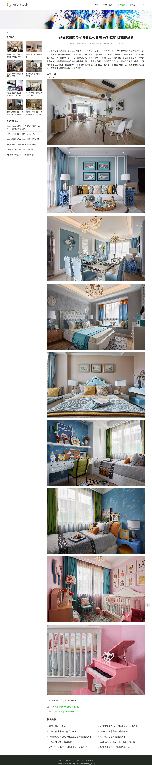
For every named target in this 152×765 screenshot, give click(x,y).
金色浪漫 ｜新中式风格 (64, 711)
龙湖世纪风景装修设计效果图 (114, 731)
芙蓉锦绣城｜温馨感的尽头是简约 (34, 94)
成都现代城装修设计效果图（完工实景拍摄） (15, 113)
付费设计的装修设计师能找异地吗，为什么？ (23, 134)
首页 (96, 5)
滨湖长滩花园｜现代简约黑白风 (115, 747)
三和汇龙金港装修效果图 (60, 742)
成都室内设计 (55, 700)
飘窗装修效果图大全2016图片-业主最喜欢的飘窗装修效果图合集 (15, 94)
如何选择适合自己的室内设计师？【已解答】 (23, 139)
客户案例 (121, 5)
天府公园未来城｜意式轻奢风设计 (65, 731)
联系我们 (133, 5)
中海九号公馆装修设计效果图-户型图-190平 (15, 56)
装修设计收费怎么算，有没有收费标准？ (21, 155)
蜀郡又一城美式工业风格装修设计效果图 (68, 747)
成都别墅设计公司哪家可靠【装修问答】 (21, 144)
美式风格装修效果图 (93, 44)
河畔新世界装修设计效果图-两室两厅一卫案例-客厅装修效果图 (34, 113)
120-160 (72, 44)
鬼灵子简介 (108, 5)
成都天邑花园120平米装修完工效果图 (117, 742)
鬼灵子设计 (91, 764)
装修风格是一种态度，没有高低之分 (20, 149)
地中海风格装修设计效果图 (113, 737)
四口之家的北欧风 (57, 726)
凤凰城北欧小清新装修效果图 (67, 707)
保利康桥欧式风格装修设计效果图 (15, 75)
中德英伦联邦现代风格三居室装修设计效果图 (70, 737)
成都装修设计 (81, 44)
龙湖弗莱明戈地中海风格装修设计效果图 (119, 726)
